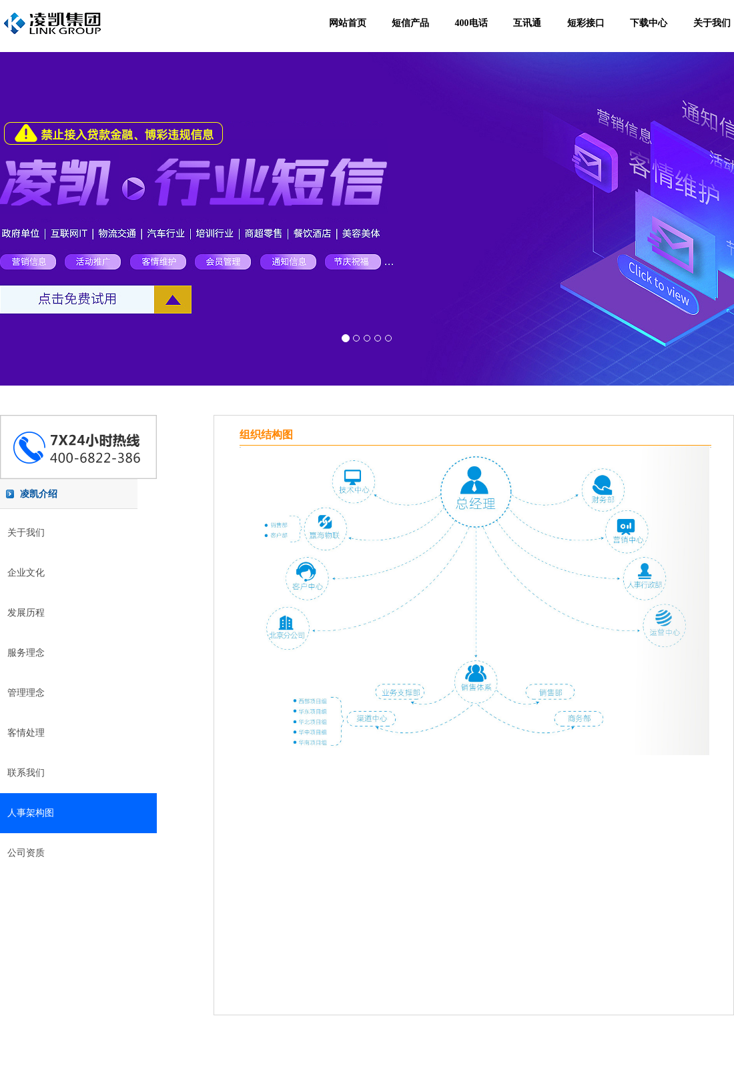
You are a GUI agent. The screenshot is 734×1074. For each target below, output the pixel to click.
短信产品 (410, 23)
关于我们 (712, 23)
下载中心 (648, 23)
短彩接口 (586, 23)
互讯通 (527, 23)
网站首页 (347, 23)
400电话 (471, 23)
